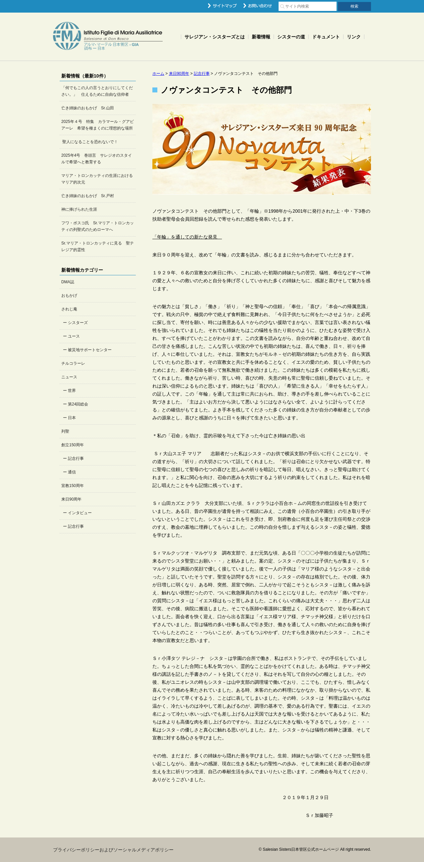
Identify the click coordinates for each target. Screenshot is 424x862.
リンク (354, 36)
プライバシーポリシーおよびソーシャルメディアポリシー (113, 849)
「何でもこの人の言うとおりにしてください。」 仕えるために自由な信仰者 (97, 91)
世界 (72, 390)
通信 (72, 472)
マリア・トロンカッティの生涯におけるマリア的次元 (97, 179)
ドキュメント (326, 36)
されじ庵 (69, 309)
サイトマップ (222, 5)
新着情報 (261, 36)
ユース (74, 336)
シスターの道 (291, 36)
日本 (72, 417)
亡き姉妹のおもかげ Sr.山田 (87, 108)
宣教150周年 (72, 485)
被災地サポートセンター (90, 350)
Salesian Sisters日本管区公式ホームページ (108, 36)
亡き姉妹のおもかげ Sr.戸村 (87, 195)
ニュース (69, 377)
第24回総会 (78, 404)
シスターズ (78, 322)
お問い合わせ (257, 5)
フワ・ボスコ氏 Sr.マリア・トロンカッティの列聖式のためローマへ (97, 226)
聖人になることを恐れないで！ (89, 141)
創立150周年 (72, 445)
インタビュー (80, 513)
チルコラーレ (73, 363)
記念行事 (76, 458)
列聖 (65, 431)
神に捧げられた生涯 (79, 209)
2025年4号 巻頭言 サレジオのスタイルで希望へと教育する (96, 158)
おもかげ (69, 295)
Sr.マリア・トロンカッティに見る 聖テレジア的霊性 (97, 246)
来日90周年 (71, 499)
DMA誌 (67, 282)
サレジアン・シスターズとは (215, 36)
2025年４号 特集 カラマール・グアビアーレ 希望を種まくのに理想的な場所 (97, 125)
